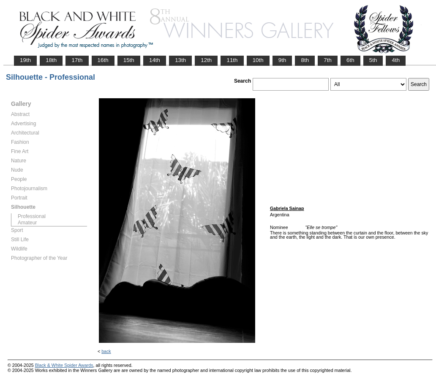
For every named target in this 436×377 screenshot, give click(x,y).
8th (304, 60)
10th (258, 60)
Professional (32, 216)
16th (103, 60)
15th (129, 60)
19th (25, 60)
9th (282, 60)
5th (373, 60)
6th (350, 60)
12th (206, 60)
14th (154, 60)
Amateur (27, 223)
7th (327, 60)
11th (232, 60)
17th (77, 60)
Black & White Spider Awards (64, 365)
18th (51, 60)
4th (395, 60)
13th (180, 60)
